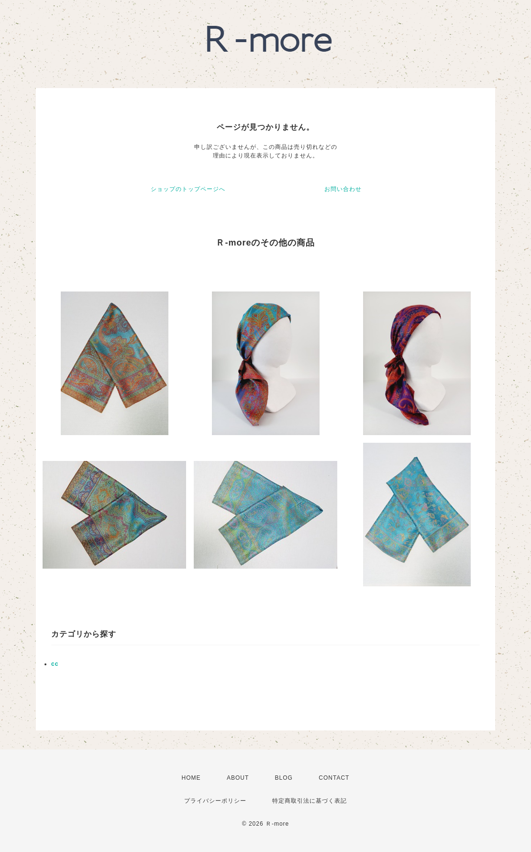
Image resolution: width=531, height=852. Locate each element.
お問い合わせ (343, 189)
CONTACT (334, 777)
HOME (191, 777)
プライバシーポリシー (215, 800)
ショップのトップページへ (188, 189)
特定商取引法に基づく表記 (309, 800)
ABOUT (238, 777)
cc (54, 664)
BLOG (284, 777)
